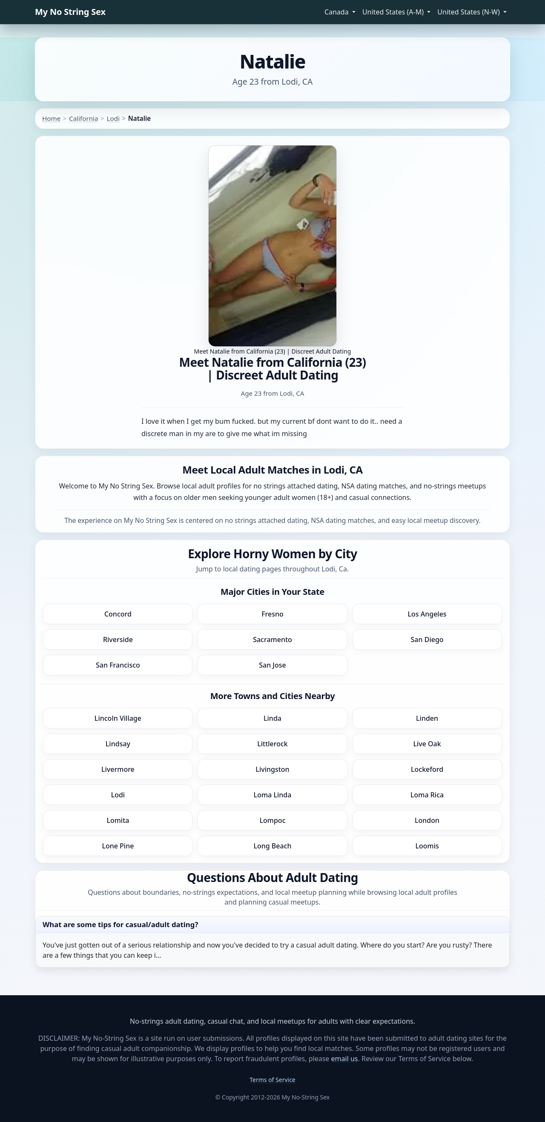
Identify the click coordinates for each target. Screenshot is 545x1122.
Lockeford (427, 769)
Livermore (118, 769)
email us (344, 1058)
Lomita (117, 820)
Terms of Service (272, 1080)
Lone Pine (118, 846)
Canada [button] (337, 12)
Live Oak (427, 743)
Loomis (427, 846)
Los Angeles (426, 614)
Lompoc (272, 820)
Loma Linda (273, 794)
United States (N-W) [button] (469, 12)
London (427, 820)
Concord (118, 614)
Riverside (118, 639)
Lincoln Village (118, 718)
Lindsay (118, 743)
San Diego (427, 639)
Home (51, 118)
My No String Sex (70, 11)
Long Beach (272, 846)
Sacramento (272, 639)
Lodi (112, 118)
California (83, 118)
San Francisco (118, 665)
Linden (427, 718)
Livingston (272, 769)
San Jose (272, 665)
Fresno (272, 614)
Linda (272, 718)
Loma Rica (427, 794)
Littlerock (272, 743)
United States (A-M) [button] (393, 12)
